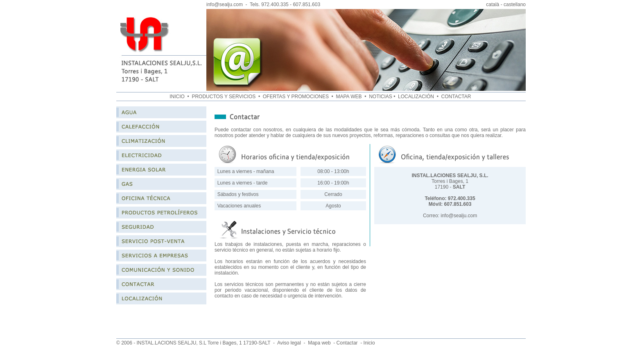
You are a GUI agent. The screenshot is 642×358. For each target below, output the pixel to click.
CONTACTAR (456, 96)
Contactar (347, 343)
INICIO (177, 96)
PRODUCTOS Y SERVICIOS (223, 96)
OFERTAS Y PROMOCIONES (296, 96)
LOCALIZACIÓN (416, 96)
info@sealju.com (224, 4)
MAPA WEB (349, 96)
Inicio (369, 343)
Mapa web (319, 343)
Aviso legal (289, 343)
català (492, 4)
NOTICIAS (380, 96)
